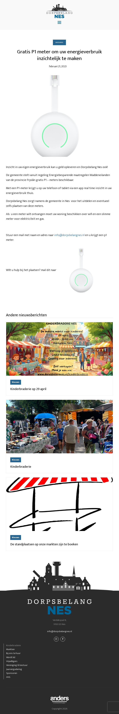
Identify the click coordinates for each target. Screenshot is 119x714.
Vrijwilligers (11, 661)
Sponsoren (11, 673)
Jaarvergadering (14, 669)
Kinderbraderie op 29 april (28, 389)
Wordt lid (10, 657)
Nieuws (59, 42)
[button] (59, 23)
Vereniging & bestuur (17, 665)
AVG (8, 677)
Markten (10, 649)
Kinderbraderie (20, 466)
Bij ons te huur (13, 653)
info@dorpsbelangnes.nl (69, 235)
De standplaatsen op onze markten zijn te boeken (44, 544)
